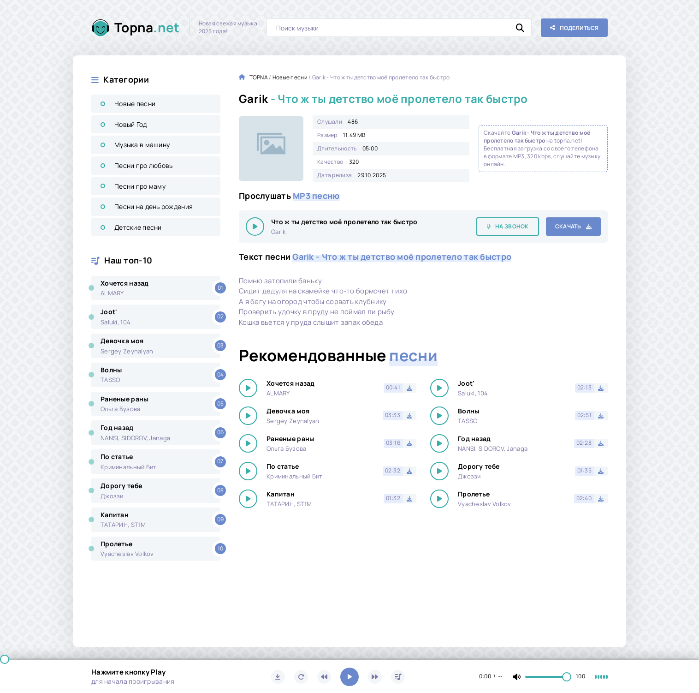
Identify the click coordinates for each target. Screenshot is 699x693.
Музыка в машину (142, 144)
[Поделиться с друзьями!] (574, 27)
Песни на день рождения (153, 206)
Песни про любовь (143, 165)
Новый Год (130, 124)
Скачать (568, 226)
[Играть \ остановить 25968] (255, 226)
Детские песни (138, 227)
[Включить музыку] (349, 677)
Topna (147, 27)
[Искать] (520, 27)
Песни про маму (140, 186)
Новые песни (134, 103)
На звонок (512, 226)
